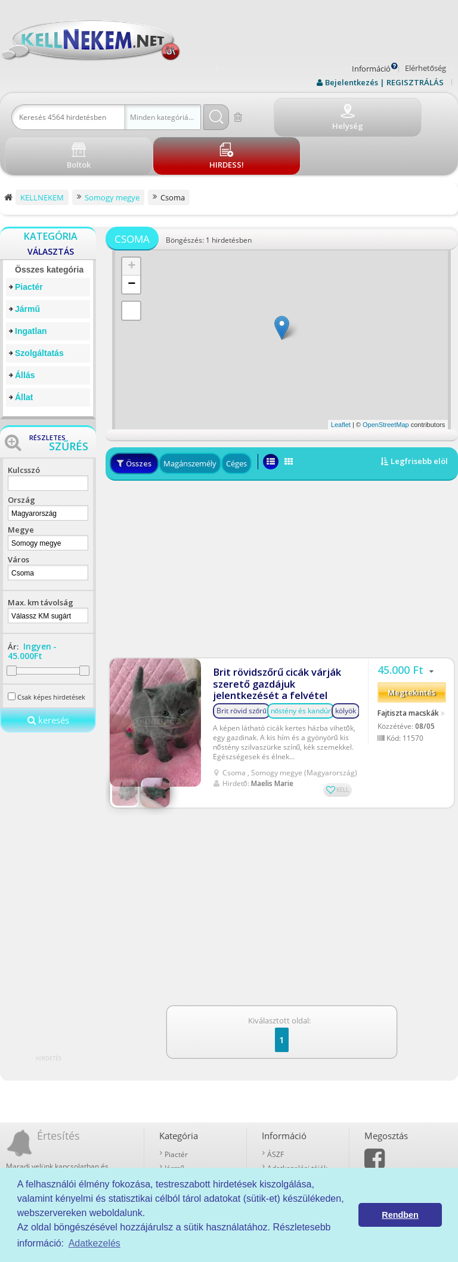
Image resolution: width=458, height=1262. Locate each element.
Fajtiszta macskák (408, 667)
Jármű (27, 265)
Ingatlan (31, 287)
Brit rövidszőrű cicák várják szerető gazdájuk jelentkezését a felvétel (280, 634)
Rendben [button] (400, 1215)
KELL (342, 739)
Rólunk (278, 1121)
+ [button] (131, 223)
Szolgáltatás (39, 309)
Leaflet (341, 381)
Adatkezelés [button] (94, 1243)
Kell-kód (280, 1149)
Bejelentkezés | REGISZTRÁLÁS (384, 82)
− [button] (131, 241)
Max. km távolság (40, 558)
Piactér (29, 243)
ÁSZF (275, 1094)
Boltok (277, 1163)
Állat (24, 353)
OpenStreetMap (386, 381)
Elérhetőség (425, 68)
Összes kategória (49, 226)
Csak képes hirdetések (51, 653)
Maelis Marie (272, 733)
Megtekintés (411, 647)
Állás (25, 331)
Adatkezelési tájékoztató (300, 1108)
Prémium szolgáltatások (300, 1135)
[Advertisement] (282, 523)
